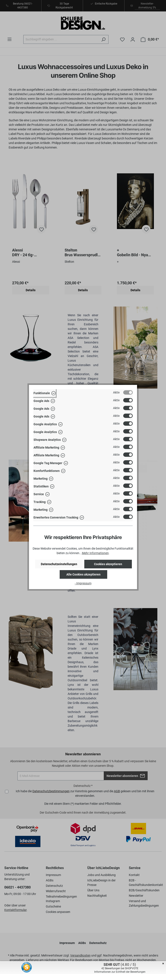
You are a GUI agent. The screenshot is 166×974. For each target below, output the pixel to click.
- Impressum (83, 583)
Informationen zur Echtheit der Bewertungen (119, 971)
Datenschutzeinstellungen (59, 564)
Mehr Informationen (95, 553)
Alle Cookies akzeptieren (83, 574)
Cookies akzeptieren (108, 564)
